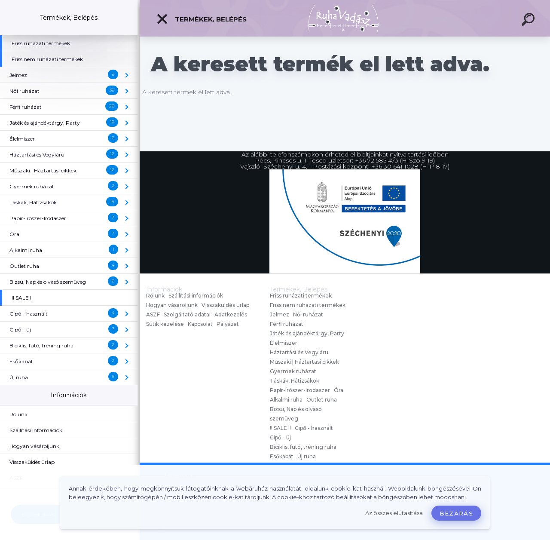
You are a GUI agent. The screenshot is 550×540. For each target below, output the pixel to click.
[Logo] (345, 18)
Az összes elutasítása (394, 513)
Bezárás (456, 513)
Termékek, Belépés (201, 19)
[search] (529, 21)
